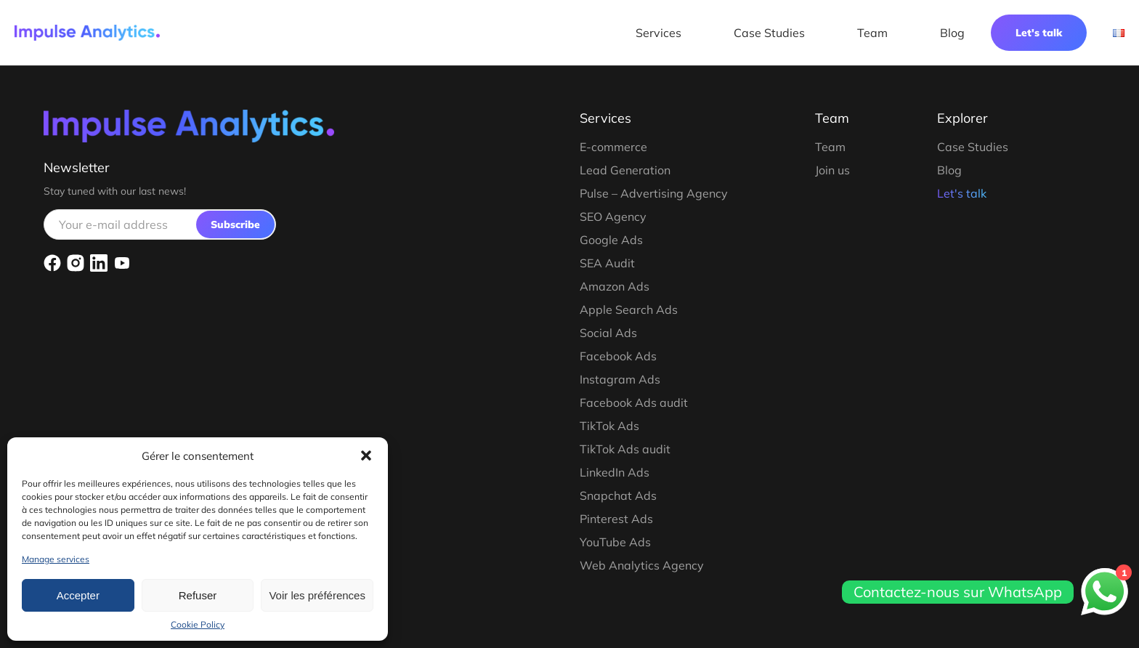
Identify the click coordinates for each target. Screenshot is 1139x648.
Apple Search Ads (629, 309)
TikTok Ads (609, 425)
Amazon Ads (614, 286)
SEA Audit (607, 263)
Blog (952, 32)
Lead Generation (625, 170)
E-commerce (613, 146)
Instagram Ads (620, 379)
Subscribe (235, 224)
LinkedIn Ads (614, 472)
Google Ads (611, 239)
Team (872, 32)
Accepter (78, 595)
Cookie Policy (197, 624)
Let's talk (1039, 32)
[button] (366, 455)
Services (658, 32)
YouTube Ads (615, 542)
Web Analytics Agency (642, 565)
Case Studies (769, 32)
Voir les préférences (317, 595)
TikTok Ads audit (625, 449)
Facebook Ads (618, 356)
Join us (832, 170)
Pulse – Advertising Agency (654, 193)
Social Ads (608, 332)
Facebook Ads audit (634, 402)
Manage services (55, 559)
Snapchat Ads (618, 495)
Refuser (198, 595)
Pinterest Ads (616, 518)
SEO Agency (613, 216)
